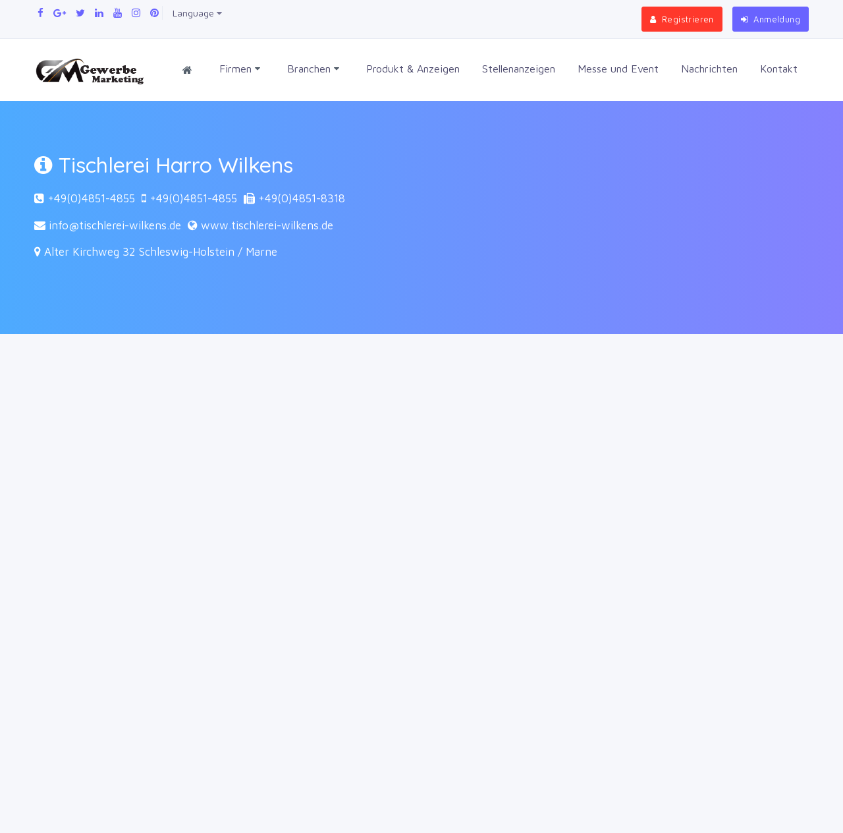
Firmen (239, 69)
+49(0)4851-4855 (91, 198)
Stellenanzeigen (518, 68)
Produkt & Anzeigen (413, 68)
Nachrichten (709, 68)
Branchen (313, 69)
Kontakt (779, 68)
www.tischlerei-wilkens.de (267, 225)
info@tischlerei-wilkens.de (115, 225)
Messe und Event (618, 68)
